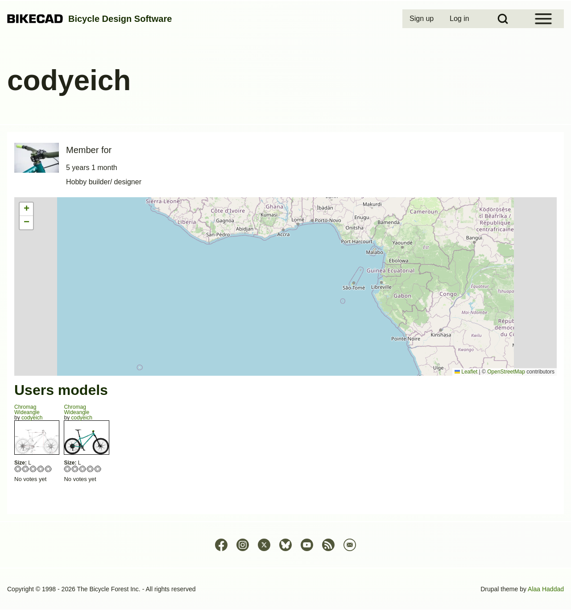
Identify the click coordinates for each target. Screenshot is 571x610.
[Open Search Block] (503, 18)
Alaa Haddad (546, 589)
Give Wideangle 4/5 (41, 468)
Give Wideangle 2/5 (25, 468)
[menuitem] (422, 18)
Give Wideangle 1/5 (18, 468)
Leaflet (466, 372)
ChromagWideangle (27, 409)
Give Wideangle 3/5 (33, 468)
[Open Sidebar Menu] (543, 18)
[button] (26, 209)
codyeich (31, 418)
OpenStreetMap (506, 372)
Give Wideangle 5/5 (48, 468)
